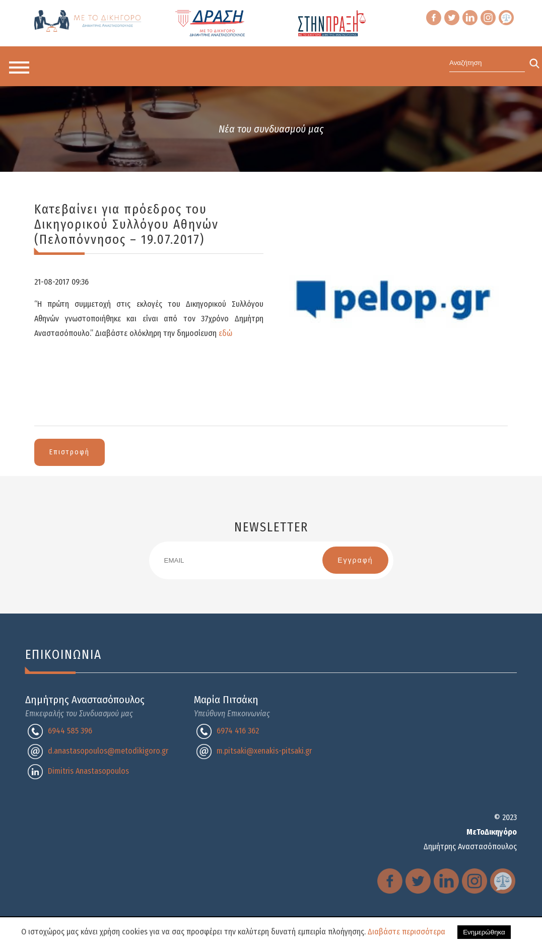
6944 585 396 (70, 730)
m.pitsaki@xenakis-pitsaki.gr (264, 751)
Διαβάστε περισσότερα (406, 931)
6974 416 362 (238, 730)
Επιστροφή (69, 452)
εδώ (225, 333)
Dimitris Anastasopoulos (88, 771)
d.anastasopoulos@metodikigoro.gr (108, 751)
